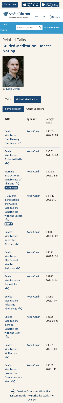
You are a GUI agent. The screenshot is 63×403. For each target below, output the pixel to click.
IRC (44, 17)
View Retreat (11, 187)
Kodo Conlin (13, 89)
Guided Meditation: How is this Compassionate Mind (13, 373)
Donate (55, 17)
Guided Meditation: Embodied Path (13, 155)
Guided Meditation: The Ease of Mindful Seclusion (11, 260)
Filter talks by (50, 28)
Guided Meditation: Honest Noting (27, 48)
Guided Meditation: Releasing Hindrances (11, 302)
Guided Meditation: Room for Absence (11, 238)
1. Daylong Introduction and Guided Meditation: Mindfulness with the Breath (14, 206)
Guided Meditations (27, 99)
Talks (8, 99)
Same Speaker (13, 109)
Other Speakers (35, 109)
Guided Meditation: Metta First (11, 349)
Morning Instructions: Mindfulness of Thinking (13, 177)
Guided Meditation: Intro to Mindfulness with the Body (12, 325)
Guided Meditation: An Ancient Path (13, 280)
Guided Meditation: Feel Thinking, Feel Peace (12, 137)
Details (9, 224)
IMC (36, 17)
